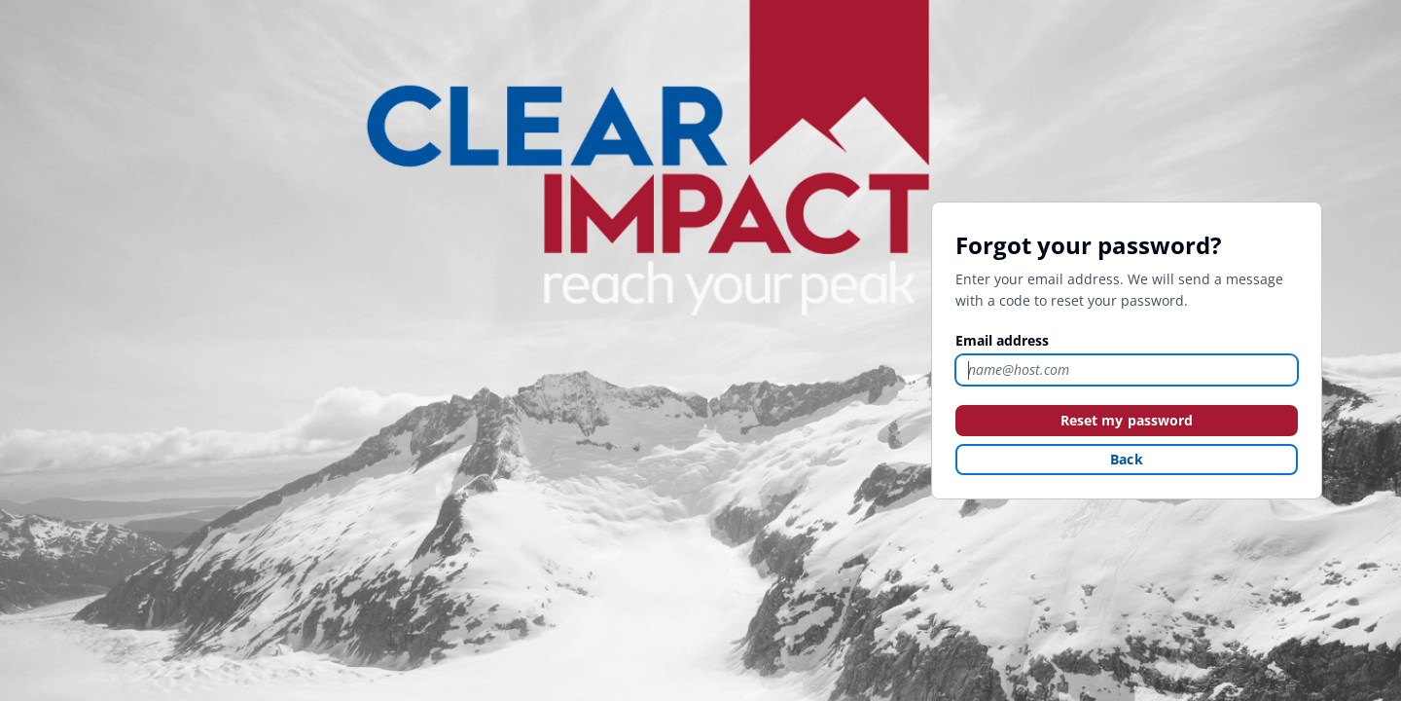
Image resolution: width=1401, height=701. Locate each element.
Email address (1002, 340)
